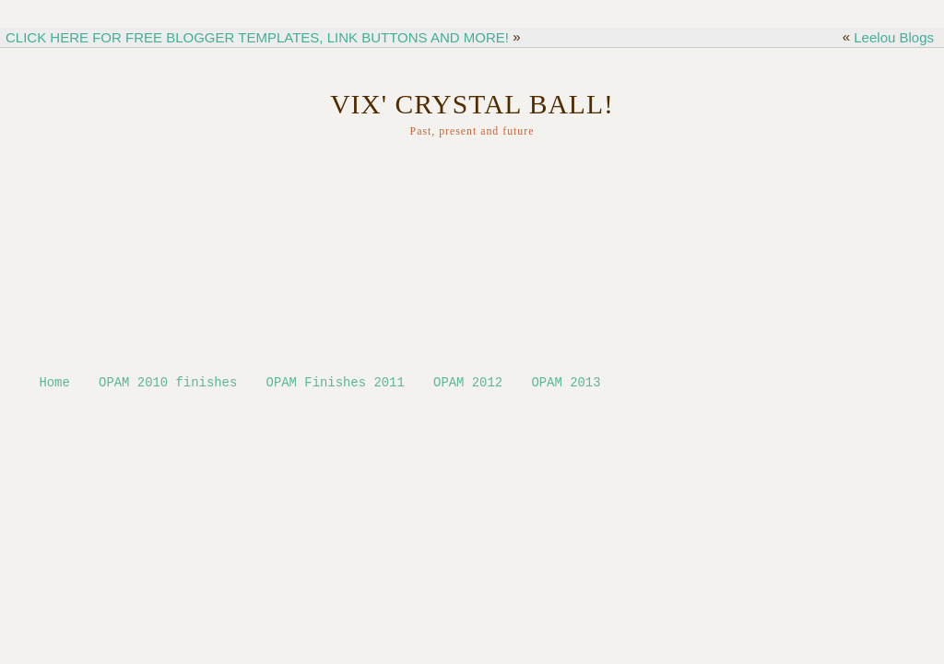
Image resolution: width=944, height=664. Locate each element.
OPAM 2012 (467, 384)
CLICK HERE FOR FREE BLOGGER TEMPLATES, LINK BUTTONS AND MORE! (257, 37)
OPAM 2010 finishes (168, 384)
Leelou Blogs (894, 37)
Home (54, 384)
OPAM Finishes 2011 (335, 384)
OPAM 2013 (565, 384)
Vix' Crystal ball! (472, 104)
